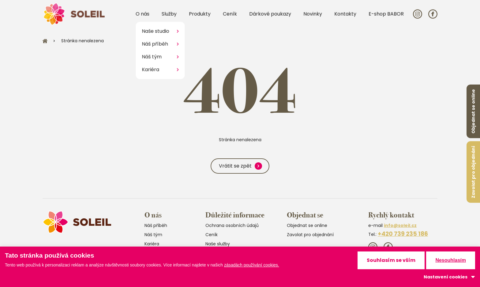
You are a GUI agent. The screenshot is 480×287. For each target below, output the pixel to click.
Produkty (200, 17)
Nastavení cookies (445, 277)
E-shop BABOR (386, 17)
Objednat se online (473, 111)
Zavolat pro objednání (473, 172)
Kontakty (345, 17)
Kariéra (151, 244)
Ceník (230, 17)
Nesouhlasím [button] (450, 260)
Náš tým (153, 235)
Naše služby (217, 244)
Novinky (312, 17)
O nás (142, 17)
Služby (169, 17)
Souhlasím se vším (391, 260)
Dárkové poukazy (270, 17)
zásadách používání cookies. (251, 264)
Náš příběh (155, 225)
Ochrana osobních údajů (232, 225)
